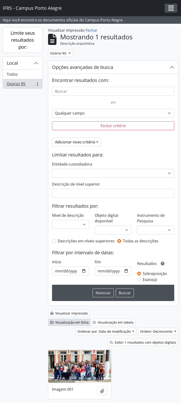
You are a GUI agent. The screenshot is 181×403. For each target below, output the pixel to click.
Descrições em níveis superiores (86, 241)
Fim (98, 261)
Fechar (91, 30)
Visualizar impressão (69, 313)
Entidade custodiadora (72, 164)
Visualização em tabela (113, 322)
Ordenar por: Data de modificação (104, 331)
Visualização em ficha (69, 322)
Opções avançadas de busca (82, 67)
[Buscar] (113, 91)
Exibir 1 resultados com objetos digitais (143, 342)
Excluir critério (113, 125)
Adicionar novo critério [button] (75, 142)
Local (12, 63)
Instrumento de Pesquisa (151, 218)
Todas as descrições (140, 241)
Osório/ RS (22, 84)
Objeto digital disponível (106, 218)
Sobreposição (155, 273)
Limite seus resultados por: (22, 40)
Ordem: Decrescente (156, 331)
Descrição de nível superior (76, 184)
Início (56, 261)
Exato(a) (150, 279)
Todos (12, 74)
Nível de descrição (68, 215)
